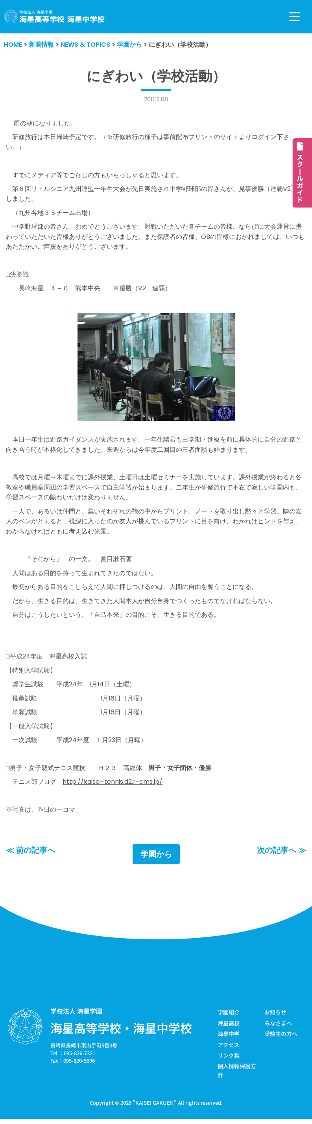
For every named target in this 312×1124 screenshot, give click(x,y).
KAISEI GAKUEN (154, 1105)
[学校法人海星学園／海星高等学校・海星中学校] (54, 16)
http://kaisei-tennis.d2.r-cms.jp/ (112, 784)
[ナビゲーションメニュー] (294, 16)
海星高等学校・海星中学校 (121, 1031)
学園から (156, 857)
